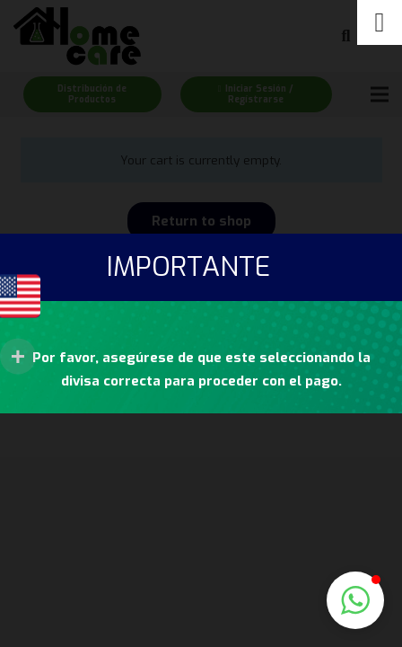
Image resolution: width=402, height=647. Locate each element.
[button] (355, 600)
